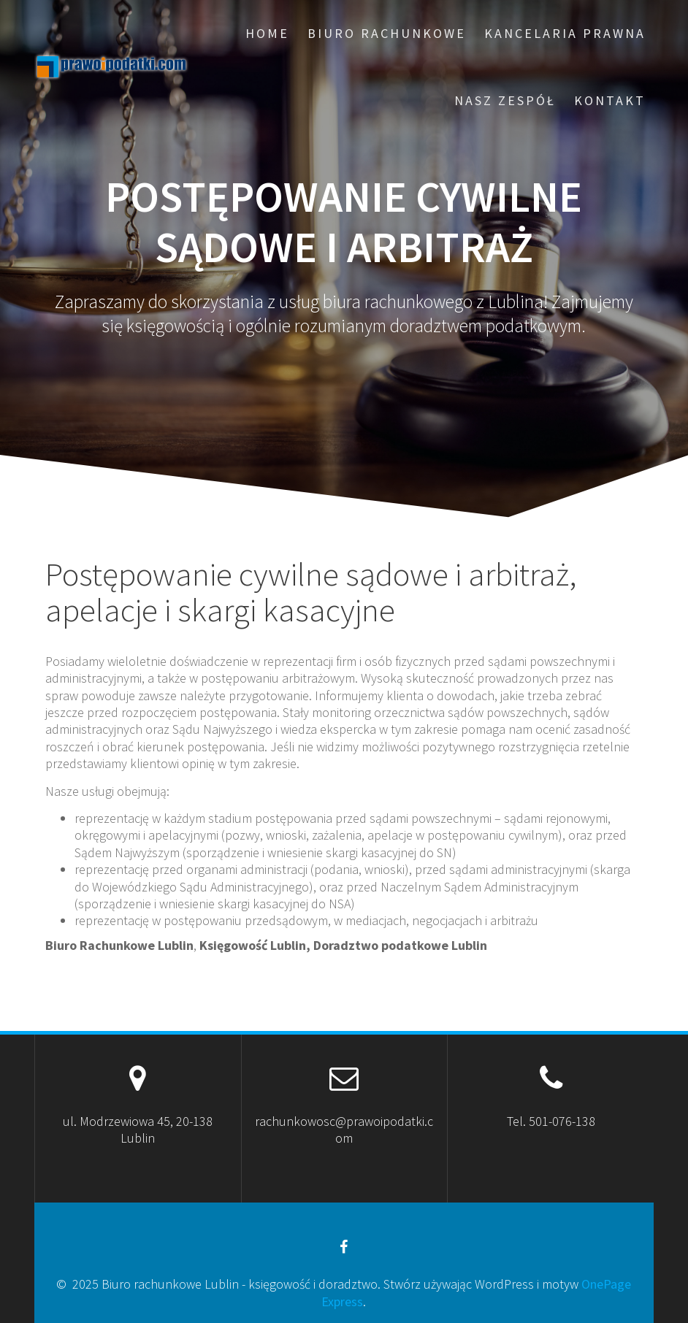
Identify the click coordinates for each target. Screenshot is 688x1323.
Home (267, 33)
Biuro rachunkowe (386, 33)
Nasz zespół (505, 100)
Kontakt (610, 100)
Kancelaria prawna (565, 33)
